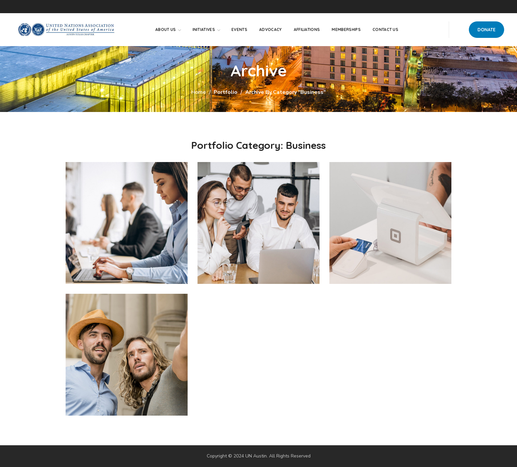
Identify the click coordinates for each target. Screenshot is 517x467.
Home (198, 92)
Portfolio (225, 92)
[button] (486, 29)
